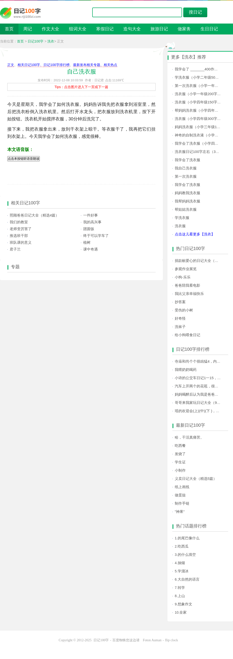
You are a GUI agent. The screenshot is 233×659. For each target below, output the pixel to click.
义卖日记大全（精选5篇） (196, 478)
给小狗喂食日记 (187, 335)
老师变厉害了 (21, 229)
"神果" (180, 511)
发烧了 (180, 454)
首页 (9, 28)
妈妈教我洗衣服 (187, 193)
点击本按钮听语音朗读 (23, 158)
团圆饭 (88, 229)
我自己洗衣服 (186, 168)
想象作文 (185, 604)
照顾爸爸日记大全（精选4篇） (34, 215)
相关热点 (110, 65)
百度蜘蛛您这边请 (126, 640)
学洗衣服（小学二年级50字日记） (202, 77)
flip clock (171, 640)
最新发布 (80, 65)
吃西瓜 (183, 546)
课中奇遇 (90, 249)
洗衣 (50, 41)
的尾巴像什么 (189, 538)
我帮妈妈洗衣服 (187, 201)
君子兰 (15, 249)
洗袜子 (180, 327)
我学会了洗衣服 (187, 160)
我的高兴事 (92, 222)
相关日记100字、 (30, 65)
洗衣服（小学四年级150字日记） (201, 102)
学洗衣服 (182, 218)
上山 (181, 596)
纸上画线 (182, 487)
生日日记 (209, 28)
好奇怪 (180, 318)
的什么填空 (187, 554)
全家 (183, 612)
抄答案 (180, 302)
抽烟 (181, 563)
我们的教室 (19, 222)
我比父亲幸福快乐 (189, 294)
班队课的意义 (21, 242)
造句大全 (132, 28)
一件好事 (90, 215)
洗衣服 (180, 226)
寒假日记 (105, 28)
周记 (27, 28)
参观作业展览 (186, 269)
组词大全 (77, 28)
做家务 (184, 28)
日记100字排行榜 (56, 65)
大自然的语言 (189, 579)
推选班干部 (19, 236)
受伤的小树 (184, 310)
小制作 (180, 470)
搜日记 (195, 12)
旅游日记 (159, 28)
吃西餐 (180, 445)
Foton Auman (152, 640)
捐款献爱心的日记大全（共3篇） (201, 261)
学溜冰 (183, 571)
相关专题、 (95, 65)
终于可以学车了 (96, 236)
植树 (87, 242)
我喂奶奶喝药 (186, 369)
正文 (10, 65)
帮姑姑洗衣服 (186, 209)
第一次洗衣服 (186, 176)
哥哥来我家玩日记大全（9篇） (199, 402)
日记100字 (35, 41)
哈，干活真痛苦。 (189, 437)
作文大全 (50, 28)
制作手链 (182, 503)
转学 (181, 587)
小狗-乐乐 (183, 277)
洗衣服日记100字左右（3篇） (199, 152)
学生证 (180, 462)
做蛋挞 (180, 495)
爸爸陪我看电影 (187, 285)
